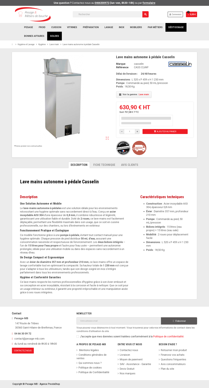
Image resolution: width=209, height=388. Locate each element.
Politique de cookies (90, 367)
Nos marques (127, 373)
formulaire (149, 2)
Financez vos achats (172, 354)
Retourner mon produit (174, 350)
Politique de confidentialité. (168, 336)
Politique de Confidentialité (94, 372)
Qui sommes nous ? (90, 362)
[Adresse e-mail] (118, 321)
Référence (122, 67)
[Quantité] (129, 131)
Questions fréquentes (173, 359)
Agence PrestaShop (50, 384)
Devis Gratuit (127, 368)
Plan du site (167, 368)
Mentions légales (89, 350)
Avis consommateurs (173, 364)
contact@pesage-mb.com (29, 338)
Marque (120, 63)
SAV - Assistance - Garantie (135, 364)
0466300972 (102, 2)
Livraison (125, 354)
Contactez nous (129, 350)
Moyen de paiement (131, 359)
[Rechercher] (110, 14)
